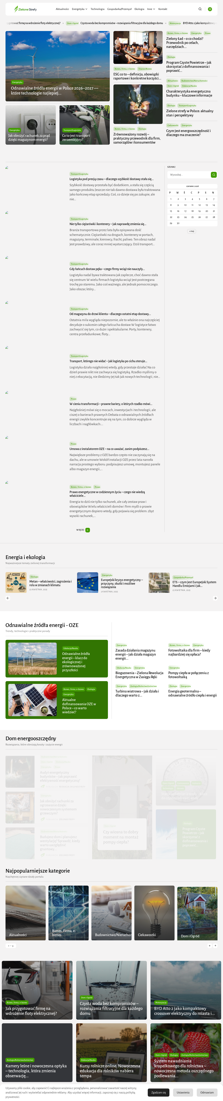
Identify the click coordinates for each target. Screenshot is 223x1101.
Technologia (97, 9)
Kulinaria (196, 783)
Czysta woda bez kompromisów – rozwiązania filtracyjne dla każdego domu (133, 23)
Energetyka (80, 9)
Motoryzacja (186, 23)
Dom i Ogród (84, 23)
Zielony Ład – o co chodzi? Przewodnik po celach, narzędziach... (184, 43)
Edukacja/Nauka (189, 86)
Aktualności (62, 9)
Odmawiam (207, 1092)
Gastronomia (183, 783)
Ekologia (139, 9)
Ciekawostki (173, 125)
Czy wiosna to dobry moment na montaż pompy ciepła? (120, 837)
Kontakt (162, 9)
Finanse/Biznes (145, 69)
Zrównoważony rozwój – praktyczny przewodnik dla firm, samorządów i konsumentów (137, 138)
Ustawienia (183, 1092)
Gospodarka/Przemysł (119, 9)
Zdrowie (180, 789)
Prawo (208, 33)
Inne (151, 9)
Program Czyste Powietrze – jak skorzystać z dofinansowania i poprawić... (189, 67)
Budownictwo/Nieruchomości (195, 81)
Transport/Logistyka (72, 130)
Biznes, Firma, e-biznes (125, 69)
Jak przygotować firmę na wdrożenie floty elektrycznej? (41, 23)
